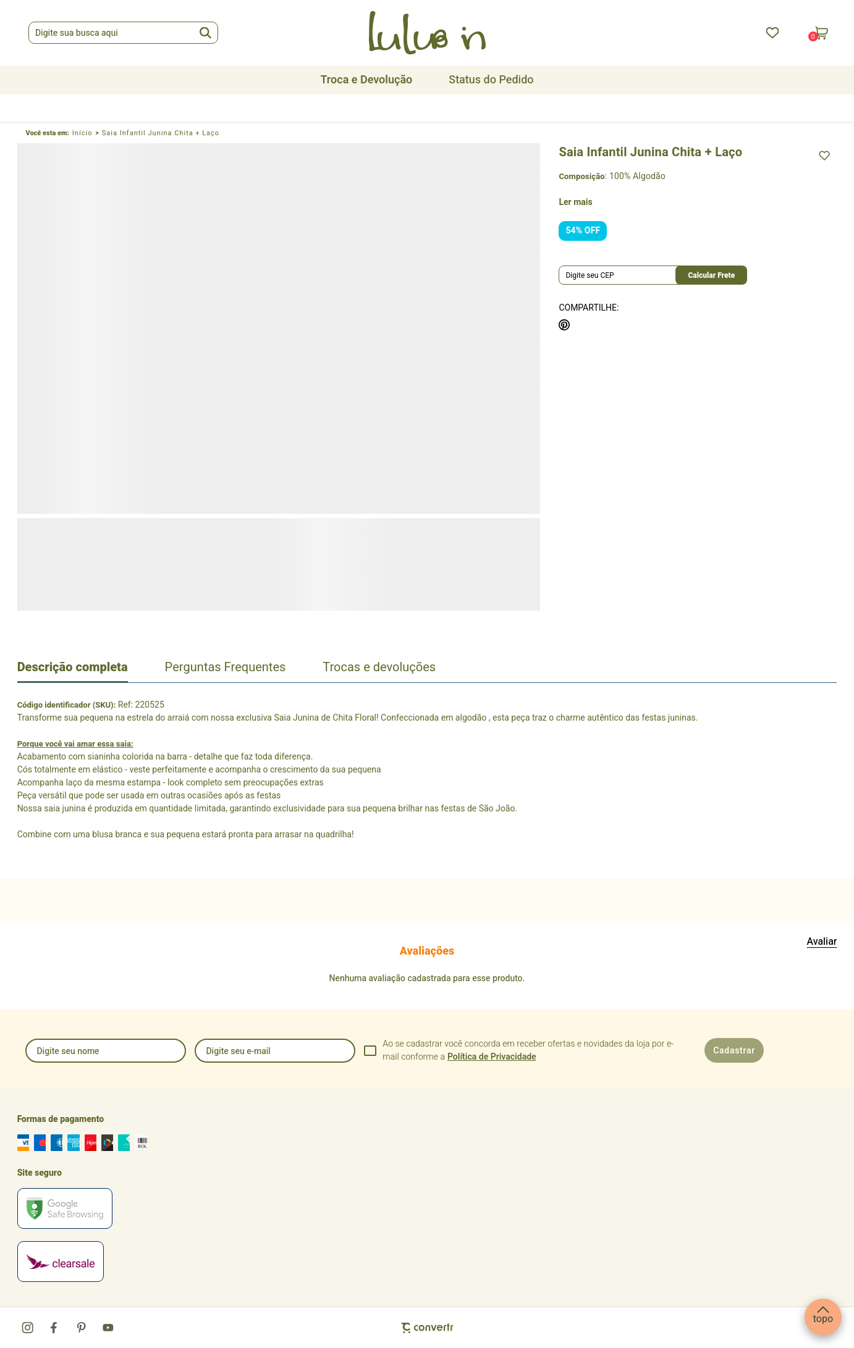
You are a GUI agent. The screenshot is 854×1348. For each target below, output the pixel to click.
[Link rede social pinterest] (81, 1328)
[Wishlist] (772, 32)
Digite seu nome (67, 1051)
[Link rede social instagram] (28, 1328)
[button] (823, 1317)
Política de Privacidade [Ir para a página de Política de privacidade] (491, 1056)
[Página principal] (427, 32)
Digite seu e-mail (238, 1051)
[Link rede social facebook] (55, 1328)
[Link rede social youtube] (108, 1328)
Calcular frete (711, 275)
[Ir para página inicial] (82, 133)
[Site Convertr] (427, 1328)
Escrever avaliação (822, 941)
